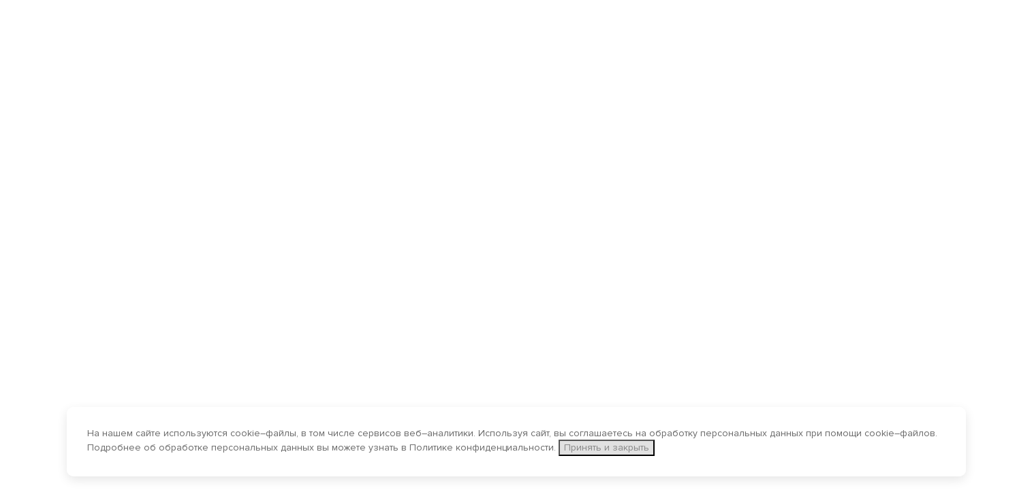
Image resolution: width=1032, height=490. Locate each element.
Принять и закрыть (606, 447)
